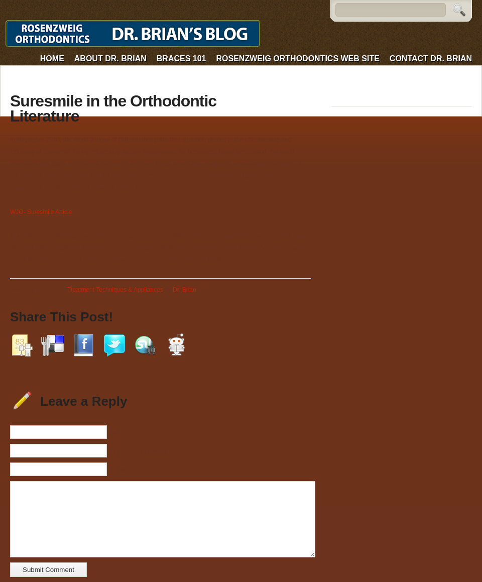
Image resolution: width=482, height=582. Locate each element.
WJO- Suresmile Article (41, 211)
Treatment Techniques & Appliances (115, 289)
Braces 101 (181, 58)
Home (52, 58)
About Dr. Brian (110, 58)
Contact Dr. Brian (431, 58)
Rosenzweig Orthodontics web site (298, 58)
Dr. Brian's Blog (135, 34)
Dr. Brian (184, 289)
